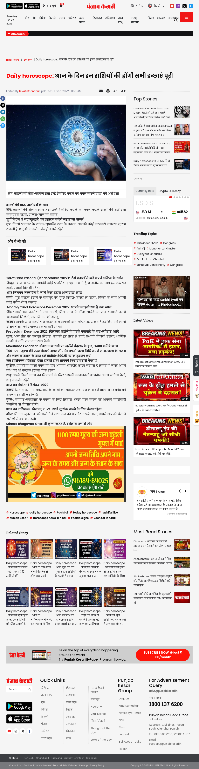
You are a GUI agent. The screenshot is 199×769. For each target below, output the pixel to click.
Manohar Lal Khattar (161, 248)
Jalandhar (91, 757)
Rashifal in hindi (102, 518)
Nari (121, 720)
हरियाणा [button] (110, 18)
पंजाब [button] (62, 18)
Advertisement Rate (47, 765)
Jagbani (124, 698)
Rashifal (60, 512)
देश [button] (34, 18)
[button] (138, 292)
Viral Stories (98, 714)
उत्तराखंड (70, 717)
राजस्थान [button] (173, 18)
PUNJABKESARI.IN (159, 765)
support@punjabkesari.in (165, 744)
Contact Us (15, 765)
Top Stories (145, 99)
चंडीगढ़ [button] (72, 18)
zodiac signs (78, 518)
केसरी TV (46, 695)
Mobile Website (68, 765)
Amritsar (79, 757)
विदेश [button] (42, 18)
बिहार (151, 18)
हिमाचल (70, 688)
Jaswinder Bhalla (146, 243)
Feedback (29, 765)
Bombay (68, 757)
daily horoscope (39, 512)
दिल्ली (52, 18)
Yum (122, 727)
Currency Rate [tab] (144, 191)
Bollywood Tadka (130, 742)
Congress (168, 243)
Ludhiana (56, 757)
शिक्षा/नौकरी (98, 721)
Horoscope (15, 512)
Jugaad (124, 734)
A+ (123, 91)
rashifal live (108, 512)
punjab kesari (17, 518)
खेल (68, 738)
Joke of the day (101, 740)
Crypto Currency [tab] (170, 191)
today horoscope (83, 512)
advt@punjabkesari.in (163, 691)
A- (115, 91)
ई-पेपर (45, 688)
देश (43, 702)
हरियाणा (70, 695)
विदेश (44, 709)
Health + (96, 707)
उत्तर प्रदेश (82, 20)
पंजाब (44, 724)
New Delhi (29, 757)
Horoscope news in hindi (48, 518)
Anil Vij (139, 248)
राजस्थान (71, 724)
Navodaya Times (130, 713)
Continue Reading (177, 513)
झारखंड (161, 18)
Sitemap (83, 765)
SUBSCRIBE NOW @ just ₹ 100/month (162, 654)
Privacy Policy (97, 765)
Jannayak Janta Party (149, 265)
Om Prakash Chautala (149, 259)
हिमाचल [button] (97, 18)
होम (27, 18)
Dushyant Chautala (148, 254)
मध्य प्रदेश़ (120, 20)
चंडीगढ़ (45, 731)
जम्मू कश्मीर (135, 20)
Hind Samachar (129, 706)
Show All (138, 178)
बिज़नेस (70, 731)
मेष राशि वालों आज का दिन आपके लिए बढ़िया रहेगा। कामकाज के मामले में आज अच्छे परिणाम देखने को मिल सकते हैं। (159, 505)
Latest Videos (143, 320)
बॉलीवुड (95, 699)
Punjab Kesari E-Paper (82, 659)
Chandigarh (43, 757)
